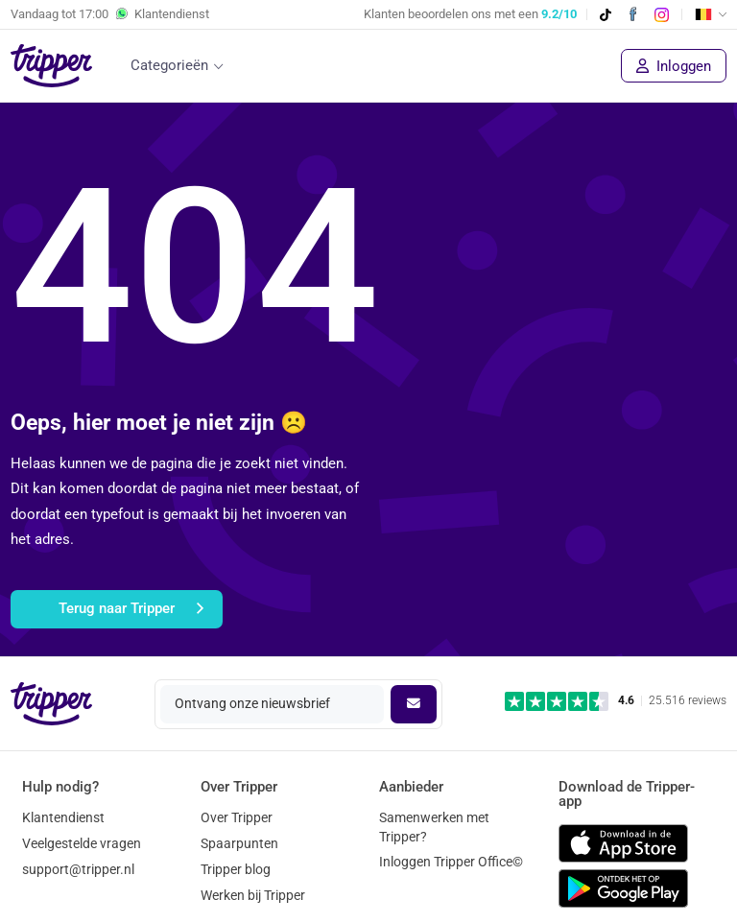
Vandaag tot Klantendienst (110, 14)
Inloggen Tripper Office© (451, 861)
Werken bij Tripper (253, 895)
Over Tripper (237, 817)
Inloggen (673, 66)
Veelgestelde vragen (81, 843)
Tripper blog (236, 869)
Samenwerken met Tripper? (434, 826)
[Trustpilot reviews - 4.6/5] (615, 701)
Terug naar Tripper (131, 609)
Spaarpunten (239, 843)
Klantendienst (63, 817)
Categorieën (169, 65)
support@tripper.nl (78, 869)
